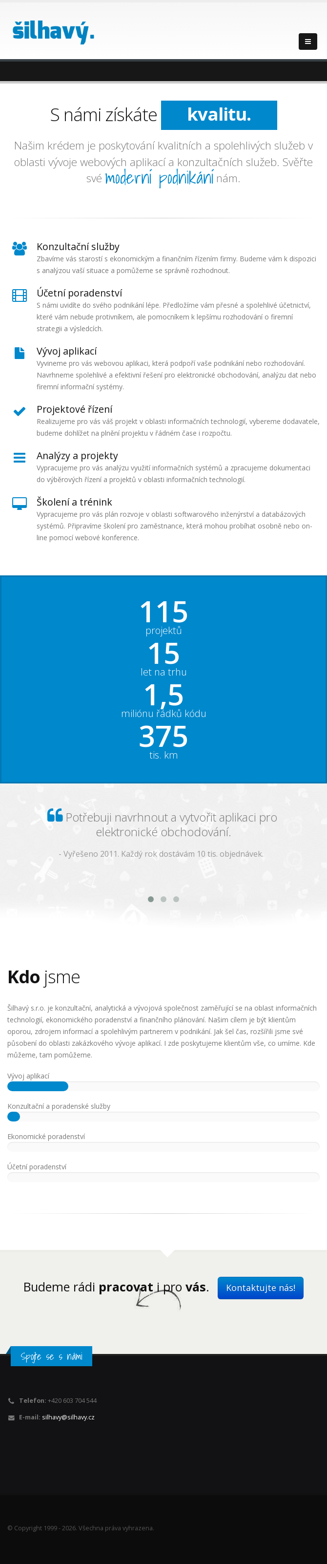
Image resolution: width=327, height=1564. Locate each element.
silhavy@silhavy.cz (68, 1417)
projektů (163, 630)
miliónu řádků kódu (163, 714)
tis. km (163, 755)
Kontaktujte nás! (260, 1287)
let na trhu (164, 672)
